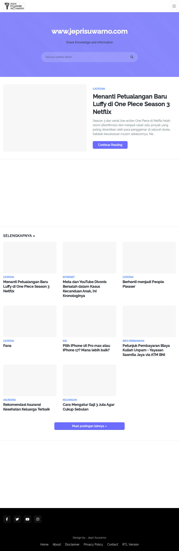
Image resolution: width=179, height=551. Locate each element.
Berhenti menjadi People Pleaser (149, 282)
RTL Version (130, 542)
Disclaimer (72, 542)
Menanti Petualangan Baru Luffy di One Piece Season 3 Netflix (133, 105)
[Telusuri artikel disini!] (89, 57)
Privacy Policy (93, 542)
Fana (7, 344)
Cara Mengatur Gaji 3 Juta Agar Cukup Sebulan (87, 405)
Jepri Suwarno (97, 535)
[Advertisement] (89, 192)
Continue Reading (110, 146)
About (57, 542)
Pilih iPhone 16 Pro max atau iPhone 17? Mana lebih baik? (85, 346)
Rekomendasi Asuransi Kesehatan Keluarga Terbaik (25, 405)
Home (44, 542)
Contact (112, 542)
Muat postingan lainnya (88, 424)
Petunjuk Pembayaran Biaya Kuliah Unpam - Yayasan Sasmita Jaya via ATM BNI (149, 348)
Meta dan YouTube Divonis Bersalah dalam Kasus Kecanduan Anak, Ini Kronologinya (84, 288)
